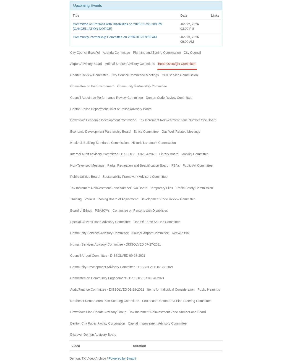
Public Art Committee (198, 165)
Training (76, 199)
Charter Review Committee (89, 75)
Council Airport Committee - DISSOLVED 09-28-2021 (108, 255)
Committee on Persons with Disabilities (140, 210)
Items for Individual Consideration (171, 289)
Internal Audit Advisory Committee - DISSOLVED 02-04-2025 (113, 154)
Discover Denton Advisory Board (93, 334)
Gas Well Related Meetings (181, 131)
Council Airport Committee (150, 233)
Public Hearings (209, 289)
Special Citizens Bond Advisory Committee (100, 222)
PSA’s (175, 165)
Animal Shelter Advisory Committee (130, 64)
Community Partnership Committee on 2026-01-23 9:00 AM (115, 37)
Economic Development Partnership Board (100, 131)
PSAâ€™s (102, 210)
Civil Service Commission (180, 75)
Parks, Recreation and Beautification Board (137, 165)
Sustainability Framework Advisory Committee (134, 176)
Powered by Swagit (122, 358)
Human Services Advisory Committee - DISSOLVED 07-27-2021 (115, 244)
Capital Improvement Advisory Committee (157, 323)
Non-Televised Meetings (87, 165)
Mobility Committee (195, 154)
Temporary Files (161, 188)
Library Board (168, 154)
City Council (192, 52)
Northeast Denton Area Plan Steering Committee (104, 301)
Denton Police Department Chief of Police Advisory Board (110, 109)
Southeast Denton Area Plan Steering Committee (176, 301)
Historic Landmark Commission (154, 143)
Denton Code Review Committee (169, 97)
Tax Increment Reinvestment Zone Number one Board (167, 312)
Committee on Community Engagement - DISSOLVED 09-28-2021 (117, 278)
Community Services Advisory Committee (99, 233)
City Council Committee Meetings (135, 75)
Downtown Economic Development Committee (103, 120)
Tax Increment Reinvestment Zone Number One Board (177, 120)
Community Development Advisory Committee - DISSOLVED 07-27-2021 (122, 267)
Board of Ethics (81, 210)
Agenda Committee (116, 52)
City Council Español (85, 52)
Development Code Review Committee (168, 199)
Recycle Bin (180, 233)
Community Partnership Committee (142, 86)
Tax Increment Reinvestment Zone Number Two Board (108, 188)
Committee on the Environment (92, 86)
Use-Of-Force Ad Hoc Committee (157, 222)
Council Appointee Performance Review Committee (106, 97)
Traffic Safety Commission (194, 188)
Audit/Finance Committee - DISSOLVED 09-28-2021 (107, 289)
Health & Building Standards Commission (99, 143)
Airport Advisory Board (86, 64)
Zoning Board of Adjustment (118, 199)
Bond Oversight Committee (177, 64)
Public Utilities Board (84, 176)
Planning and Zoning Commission (157, 52)
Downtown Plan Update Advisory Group (98, 312)
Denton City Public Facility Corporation (97, 323)
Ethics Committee (146, 131)
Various (90, 199)
